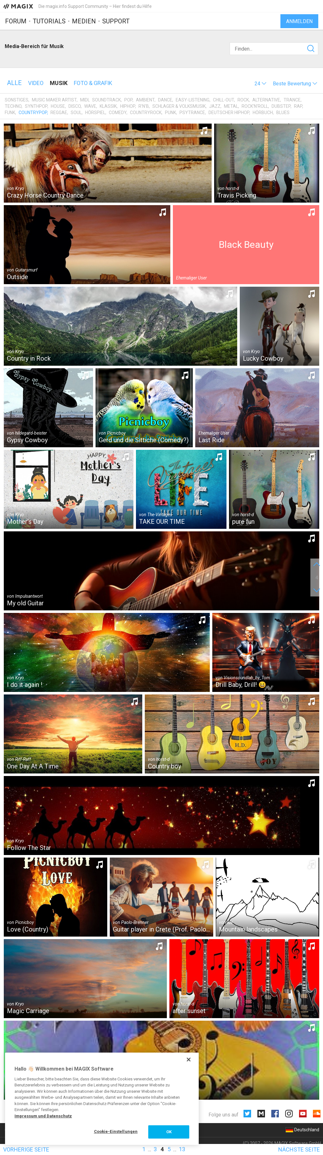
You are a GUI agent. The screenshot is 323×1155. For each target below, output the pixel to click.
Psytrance (192, 112)
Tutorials (49, 21)
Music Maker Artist (54, 99)
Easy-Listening (192, 99)
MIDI (84, 99)
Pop (128, 99)
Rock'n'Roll (255, 106)
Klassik (108, 106)
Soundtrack (106, 99)
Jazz (214, 106)
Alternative (266, 99)
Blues (283, 112)
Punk (170, 112)
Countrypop (33, 112)
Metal (231, 106)
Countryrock (146, 112)
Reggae (58, 112)
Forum (15, 21)
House (58, 106)
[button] (260, 84)
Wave (90, 106)
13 (182, 1149)
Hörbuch (263, 112)
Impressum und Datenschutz (43, 1116)
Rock (243, 99)
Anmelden (299, 21)
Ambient (145, 99)
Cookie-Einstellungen (116, 1131)
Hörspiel (95, 112)
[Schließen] (189, 1059)
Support (116, 21)
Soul (76, 112)
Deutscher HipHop (228, 112)
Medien (84, 21)
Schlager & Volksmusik (179, 106)
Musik (59, 83)
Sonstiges (16, 99)
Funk (10, 112)
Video (36, 83)
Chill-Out (223, 99)
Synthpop (36, 106)
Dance (165, 99)
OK (169, 1131)
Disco (74, 106)
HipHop (127, 106)
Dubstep (281, 106)
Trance (292, 99)
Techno (13, 106)
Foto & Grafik (93, 83)
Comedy (117, 112)
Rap (298, 106)
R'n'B (143, 106)
